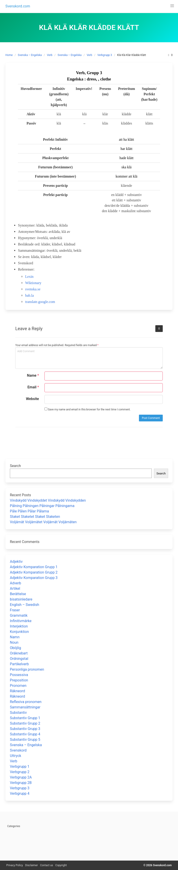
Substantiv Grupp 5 (25, 739)
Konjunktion (19, 632)
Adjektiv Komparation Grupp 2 (33, 572)
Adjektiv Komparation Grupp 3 (33, 578)
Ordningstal (19, 658)
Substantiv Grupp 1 (25, 718)
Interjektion (19, 626)
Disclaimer (31, 865)
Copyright (61, 865)
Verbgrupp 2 (19, 772)
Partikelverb (19, 664)
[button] (172, 6)
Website (32, 399)
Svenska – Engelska (30, 55)
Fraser (15, 610)
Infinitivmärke (20, 621)
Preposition (19, 680)
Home (9, 55)
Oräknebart (19, 653)
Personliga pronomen (27, 669)
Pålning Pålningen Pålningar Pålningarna (42, 506)
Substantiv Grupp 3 (25, 729)
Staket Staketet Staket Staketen (35, 516)
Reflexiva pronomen (26, 702)
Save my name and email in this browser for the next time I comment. (87, 409)
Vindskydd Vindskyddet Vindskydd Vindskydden (48, 500)
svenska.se (32, 289)
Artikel (15, 588)
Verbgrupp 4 (19, 793)
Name (33, 375)
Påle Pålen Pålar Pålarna (29, 511)
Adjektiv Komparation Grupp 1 (33, 567)
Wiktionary (33, 283)
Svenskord (18, 750)
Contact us (46, 865)
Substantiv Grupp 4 (25, 734)
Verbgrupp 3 (104, 55)
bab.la (29, 295)
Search (15, 466)
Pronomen (18, 685)
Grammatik (19, 615)
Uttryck (15, 756)
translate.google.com (40, 302)
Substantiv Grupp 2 (25, 723)
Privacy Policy (14, 865)
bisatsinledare (21, 599)
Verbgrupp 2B (21, 783)
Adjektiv (16, 561)
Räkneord (17, 691)
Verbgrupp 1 (19, 766)
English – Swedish (24, 605)
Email (33, 387)
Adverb (15, 583)
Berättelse (18, 594)
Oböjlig (15, 648)
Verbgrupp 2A (21, 777)
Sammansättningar (25, 707)
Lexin (29, 276)
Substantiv (18, 712)
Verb (50, 55)
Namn (15, 637)
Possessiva (19, 675)
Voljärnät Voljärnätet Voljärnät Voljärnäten (43, 522)
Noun (14, 642)
